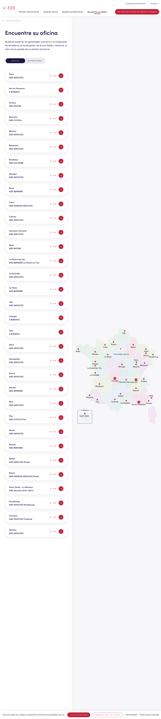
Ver (53, 76)
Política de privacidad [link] (149, 714)
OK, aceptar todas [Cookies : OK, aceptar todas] (79, 715)
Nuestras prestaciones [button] (72, 11)
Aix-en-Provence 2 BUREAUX (36, 90)
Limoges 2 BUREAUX (36, 318)
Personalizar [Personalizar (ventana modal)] (131, 714)
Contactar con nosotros (136, 4)
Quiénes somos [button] (50, 11)
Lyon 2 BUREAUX (36, 332)
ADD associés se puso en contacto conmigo (137, 12)
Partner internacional (29, 11)
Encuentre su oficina (97, 11)
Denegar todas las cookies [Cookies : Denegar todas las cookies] (107, 715)
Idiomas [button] (155, 4)
